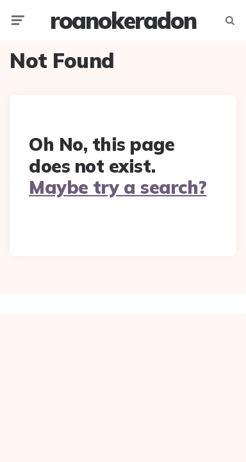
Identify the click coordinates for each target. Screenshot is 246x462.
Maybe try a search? (118, 187)
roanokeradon (123, 20)
